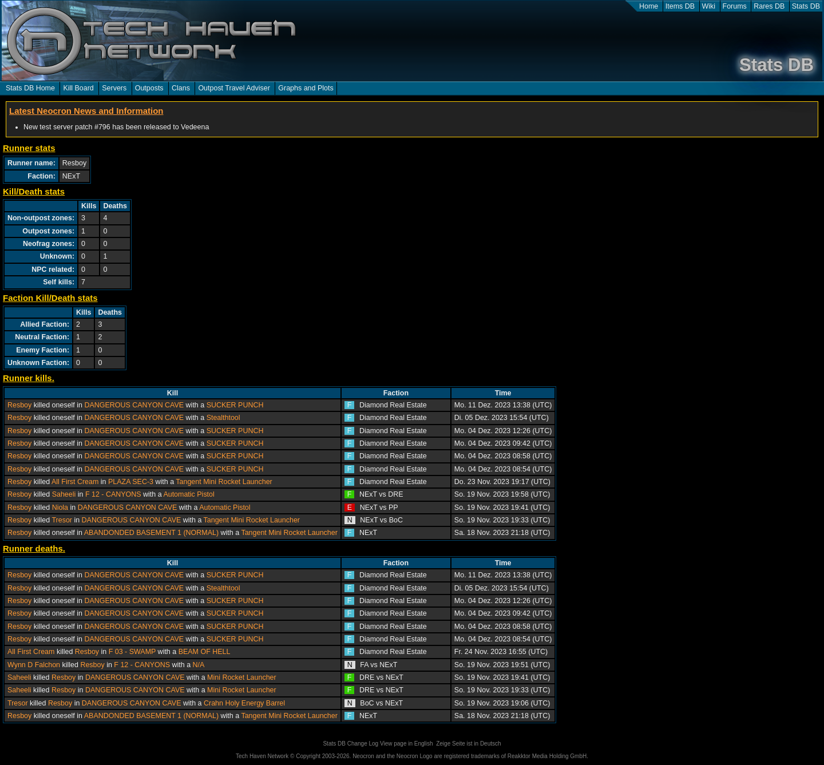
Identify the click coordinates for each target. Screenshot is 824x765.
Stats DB (806, 6)
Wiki (709, 6)
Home (648, 6)
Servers (114, 88)
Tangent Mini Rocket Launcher (224, 482)
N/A (199, 665)
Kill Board (78, 88)
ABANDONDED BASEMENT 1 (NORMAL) (151, 533)
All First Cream (75, 482)
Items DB (680, 6)
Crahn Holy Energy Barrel (244, 703)
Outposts (149, 88)
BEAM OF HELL (205, 652)
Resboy (19, 405)
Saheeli (64, 494)
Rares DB (769, 6)
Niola (60, 508)
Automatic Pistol (188, 494)
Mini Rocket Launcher (241, 677)
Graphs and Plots (305, 88)
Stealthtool (223, 418)
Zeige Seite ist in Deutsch (468, 743)
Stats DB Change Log (350, 743)
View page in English (406, 743)
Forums (735, 6)
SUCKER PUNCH (235, 405)
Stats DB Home (30, 88)
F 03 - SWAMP (132, 652)
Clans (181, 88)
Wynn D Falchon (33, 665)
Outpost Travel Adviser (234, 88)
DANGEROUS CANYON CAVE (134, 405)
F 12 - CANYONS (113, 494)
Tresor (62, 520)
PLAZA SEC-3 (130, 482)
